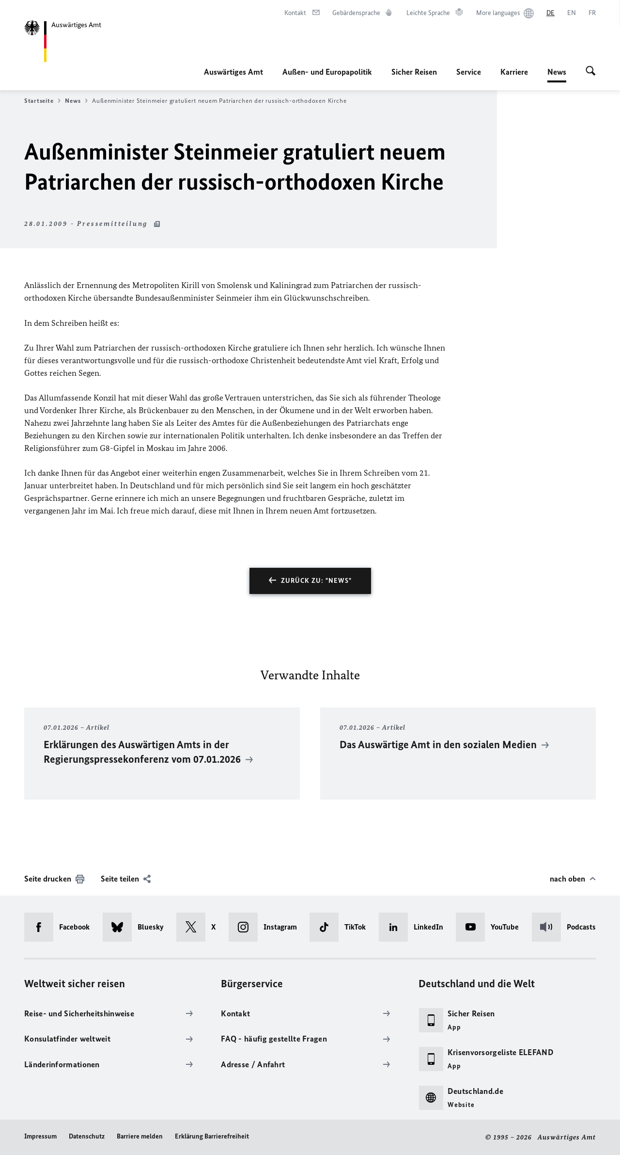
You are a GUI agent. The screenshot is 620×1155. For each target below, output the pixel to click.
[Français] (592, 13)
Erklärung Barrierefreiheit (212, 1136)
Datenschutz (87, 1136)
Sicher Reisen (414, 72)
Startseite (42, 100)
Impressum (40, 1136)
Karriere (514, 72)
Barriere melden (140, 1136)
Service (468, 72)
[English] (571, 13)
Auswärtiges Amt (233, 72)
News (556, 71)
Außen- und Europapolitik (327, 72)
